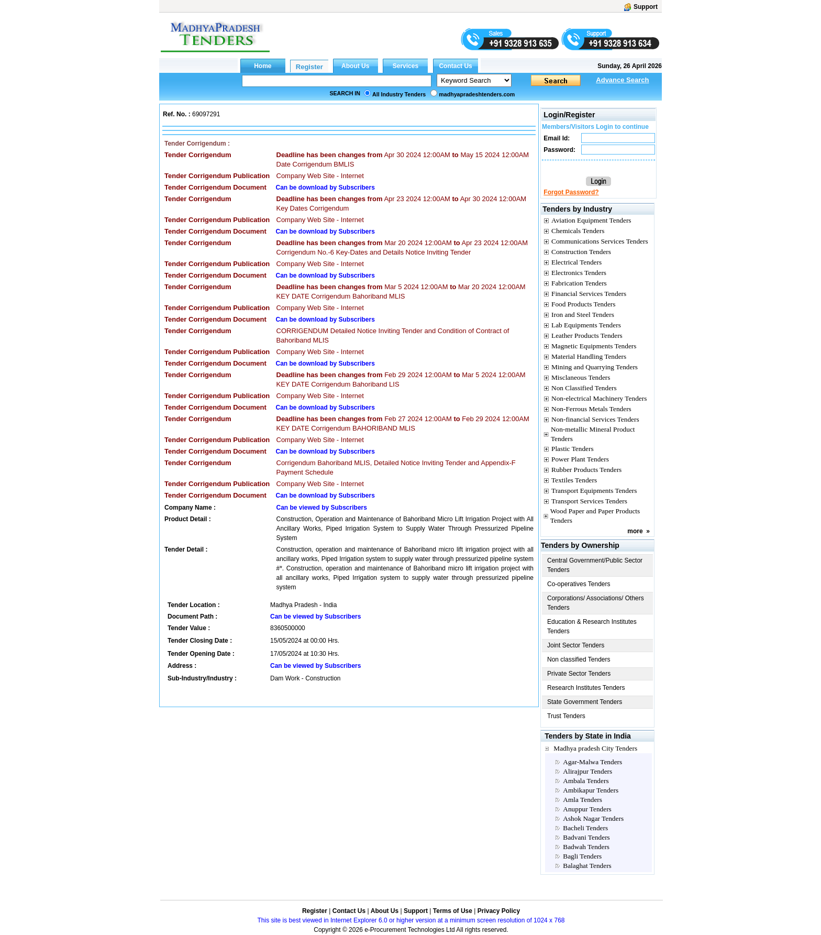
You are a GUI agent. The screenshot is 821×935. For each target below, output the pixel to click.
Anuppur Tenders (587, 809)
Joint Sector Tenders (575, 645)
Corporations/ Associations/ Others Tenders (595, 603)
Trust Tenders (566, 716)
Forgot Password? (570, 192)
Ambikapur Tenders (590, 790)
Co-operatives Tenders (579, 584)
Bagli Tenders (582, 856)
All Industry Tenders (399, 94)
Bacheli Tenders (585, 828)
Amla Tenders (582, 800)
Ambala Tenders (585, 781)
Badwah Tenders (586, 847)
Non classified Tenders (579, 659)
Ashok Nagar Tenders (593, 818)
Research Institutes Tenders (586, 687)
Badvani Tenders (586, 837)
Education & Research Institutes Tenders (592, 626)
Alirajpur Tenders (587, 771)
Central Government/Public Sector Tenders (594, 565)
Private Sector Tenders (579, 673)
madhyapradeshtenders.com (477, 94)
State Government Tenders (584, 702)
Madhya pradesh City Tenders (595, 748)
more (634, 531)
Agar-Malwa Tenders (592, 762)
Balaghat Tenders (587, 866)
